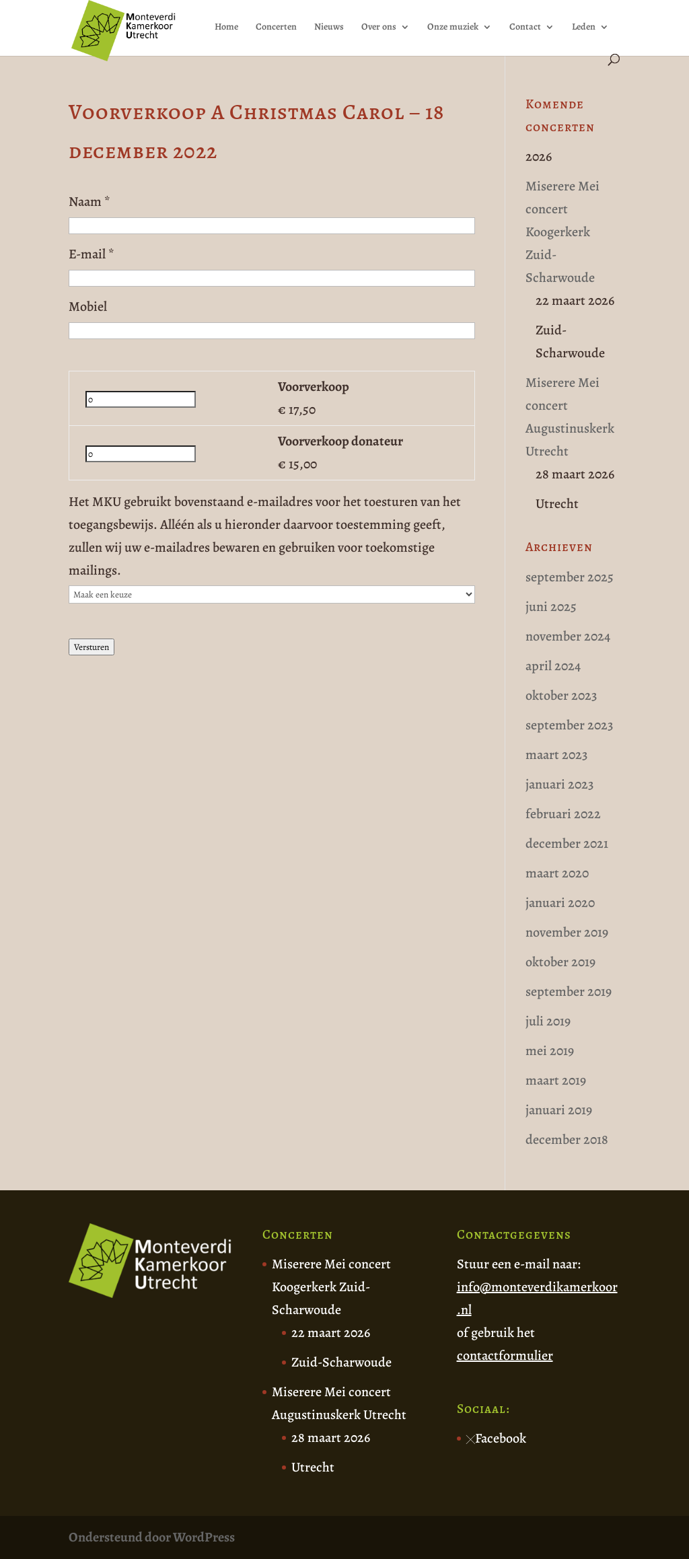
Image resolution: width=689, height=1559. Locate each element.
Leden (583, 27)
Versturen (91, 647)
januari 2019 (558, 1110)
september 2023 (569, 725)
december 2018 (566, 1139)
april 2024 (553, 666)
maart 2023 (556, 755)
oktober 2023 (561, 695)
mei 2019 (549, 1051)
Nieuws (329, 27)
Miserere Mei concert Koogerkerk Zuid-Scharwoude (562, 232)
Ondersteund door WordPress (152, 1537)
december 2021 (566, 843)
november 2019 (566, 932)
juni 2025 (551, 606)
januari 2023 (559, 784)
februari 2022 (563, 814)
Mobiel (88, 306)
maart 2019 (555, 1080)
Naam (89, 201)
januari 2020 (560, 903)
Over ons (378, 27)
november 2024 (567, 636)
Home (226, 27)
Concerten (276, 27)
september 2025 (569, 577)
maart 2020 (557, 873)
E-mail (91, 254)
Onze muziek (452, 27)
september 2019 (568, 991)
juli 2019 (548, 1021)
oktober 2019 (560, 962)
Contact (525, 27)
